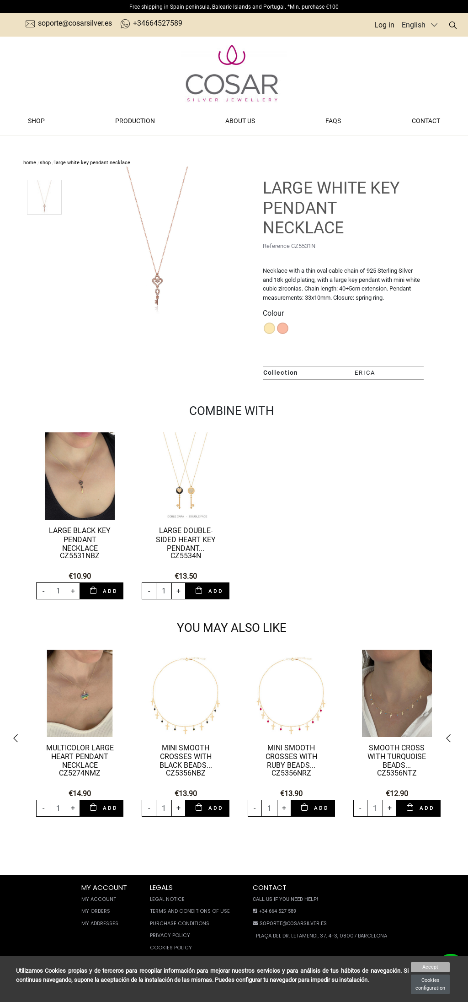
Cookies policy (171, 947)
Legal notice (167, 899)
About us (240, 120)
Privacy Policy (170, 935)
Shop (36, 120)
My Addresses (99, 923)
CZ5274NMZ (80, 773)
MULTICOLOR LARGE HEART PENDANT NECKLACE (80, 756)
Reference (276, 245)
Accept (430, 967)
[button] (18, 738)
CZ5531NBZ (80, 555)
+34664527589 (151, 23)
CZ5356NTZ (397, 773)
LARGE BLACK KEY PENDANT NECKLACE (80, 539)
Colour (273, 313)
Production (135, 120)
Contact (426, 120)
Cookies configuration (430, 984)
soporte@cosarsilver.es (69, 23)
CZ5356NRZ (291, 773)
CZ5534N (185, 555)
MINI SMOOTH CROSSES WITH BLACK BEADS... (186, 756)
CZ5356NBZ (186, 773)
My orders (95, 911)
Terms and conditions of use (190, 911)
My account (98, 899)
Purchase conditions (179, 923)
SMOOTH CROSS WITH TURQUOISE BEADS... (396, 756)
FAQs (333, 120)
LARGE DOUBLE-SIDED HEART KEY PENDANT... (186, 539)
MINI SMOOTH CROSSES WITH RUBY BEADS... (291, 756)
